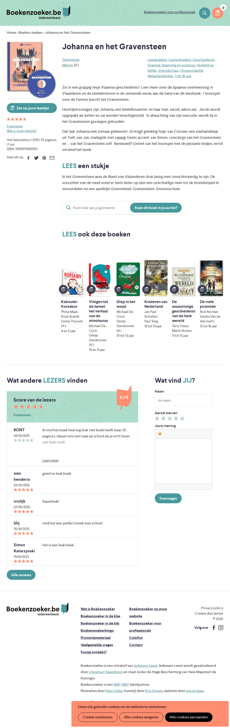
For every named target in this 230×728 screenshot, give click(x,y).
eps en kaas (195, 690)
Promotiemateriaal (96, 637)
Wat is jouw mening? (22, 131)
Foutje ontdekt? (93, 652)
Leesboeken (157, 59)
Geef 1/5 (158, 419)
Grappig (154, 65)
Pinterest (44, 157)
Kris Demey (154, 690)
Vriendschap (168, 70)
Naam (159, 391)
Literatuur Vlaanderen (106, 672)
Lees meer (50, 460)
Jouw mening (165, 425)
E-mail (52, 157)
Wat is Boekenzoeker (98, 609)
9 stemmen (15, 126)
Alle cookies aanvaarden (189, 717)
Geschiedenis (203, 59)
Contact (136, 645)
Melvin (67, 65)
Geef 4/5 (177, 419)
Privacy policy (212, 608)
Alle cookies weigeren (141, 717)
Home (11, 32)
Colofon (136, 637)
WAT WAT (121, 684)
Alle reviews (21, 575)
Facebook (28, 157)
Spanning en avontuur (178, 65)
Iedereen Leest (146, 665)
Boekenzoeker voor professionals (170, 12)
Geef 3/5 (170, 419)
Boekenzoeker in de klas (100, 616)
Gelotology (71, 59)
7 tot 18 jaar (182, 76)
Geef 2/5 (164, 419)
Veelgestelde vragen (97, 645)
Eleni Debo (114, 690)
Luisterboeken (179, 59)
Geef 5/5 (183, 419)
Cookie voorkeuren (98, 717)
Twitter (36, 157)
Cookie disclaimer (209, 613)
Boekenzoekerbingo (97, 630)
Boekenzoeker (38, 12)
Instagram (219, 627)
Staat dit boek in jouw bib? (156, 207)
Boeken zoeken (204, 13)
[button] (160, 433)
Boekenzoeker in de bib (100, 623)
